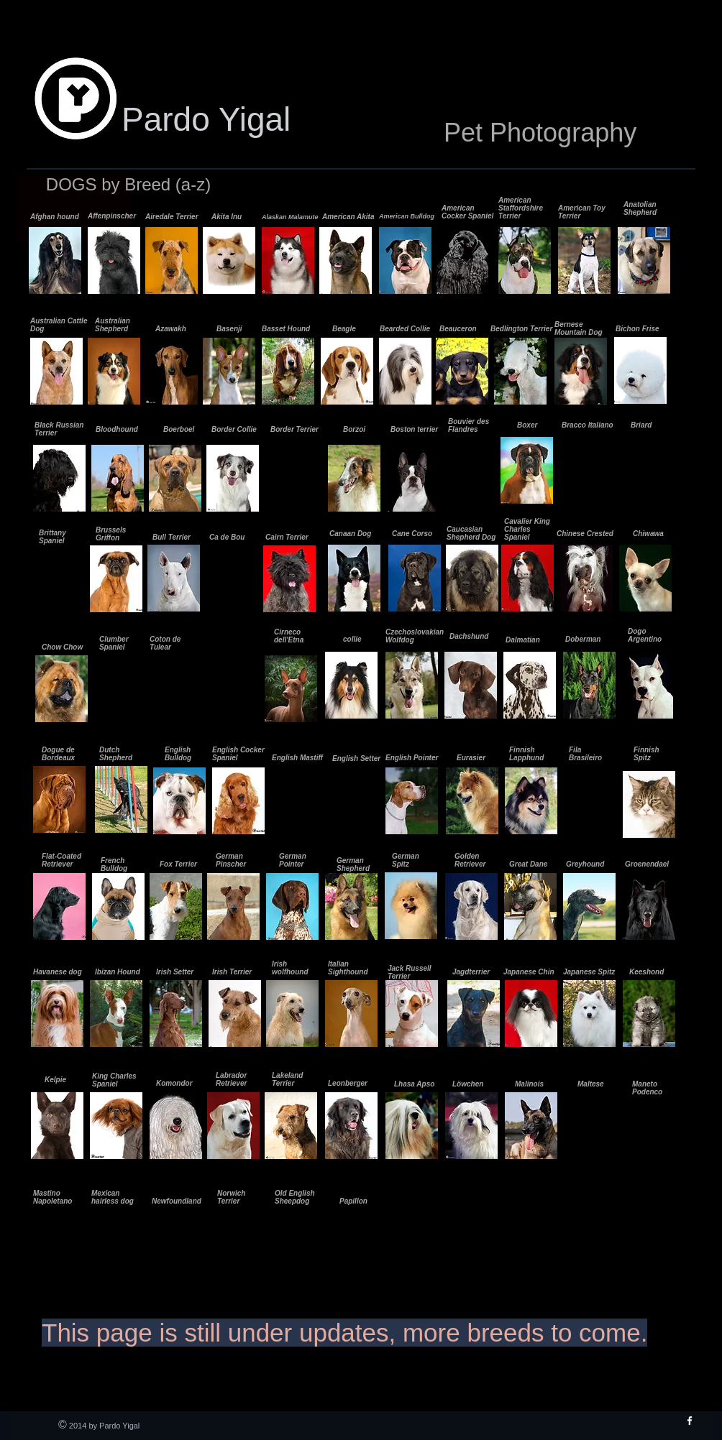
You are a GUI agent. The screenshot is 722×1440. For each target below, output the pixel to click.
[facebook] (689, 1420)
